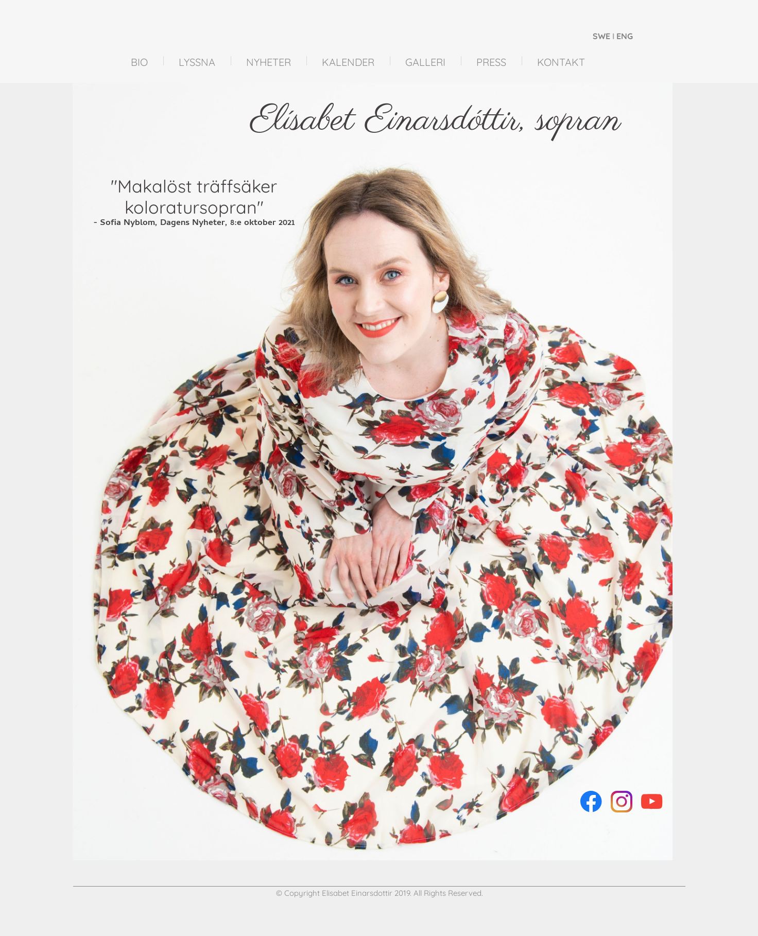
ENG (624, 36)
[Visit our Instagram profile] (621, 801)
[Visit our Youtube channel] (652, 801)
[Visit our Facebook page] (591, 801)
